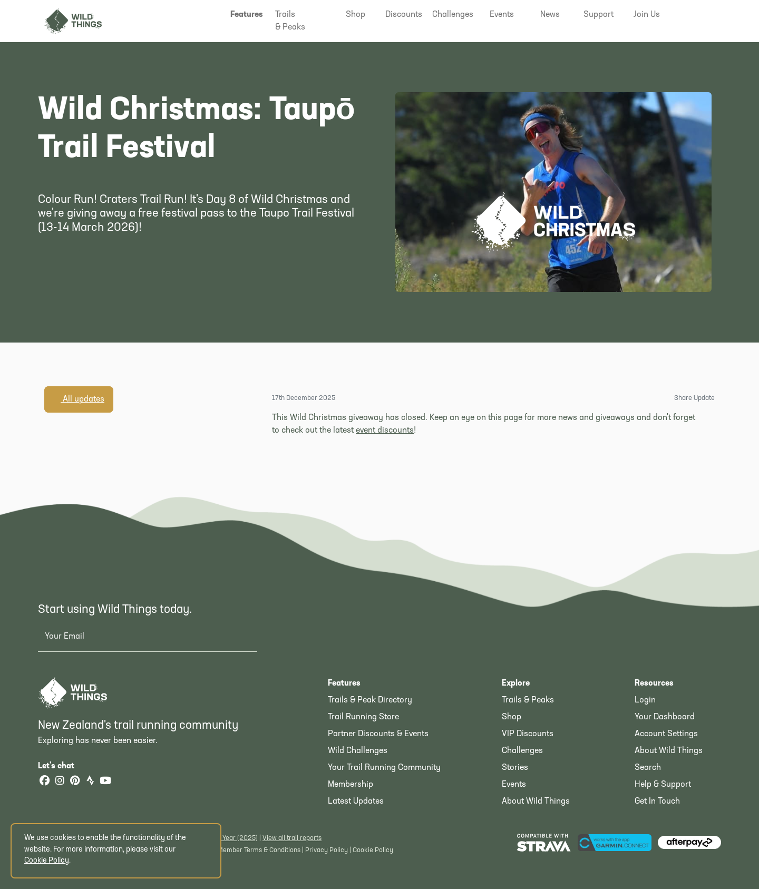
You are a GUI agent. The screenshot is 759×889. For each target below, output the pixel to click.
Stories (515, 768)
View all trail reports (292, 838)
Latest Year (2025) (230, 838)
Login (645, 700)
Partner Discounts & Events (378, 734)
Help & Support (663, 784)
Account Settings (666, 734)
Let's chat (62, 766)
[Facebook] (44, 782)
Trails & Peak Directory (370, 700)
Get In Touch (657, 801)
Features (344, 683)
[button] (246, 14)
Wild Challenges (357, 751)
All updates (78, 399)
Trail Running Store (363, 717)
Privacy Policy (326, 850)
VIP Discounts (527, 734)
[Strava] (90, 782)
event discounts (385, 430)
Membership (350, 784)
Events (514, 784)
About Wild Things (536, 801)
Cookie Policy (373, 850)
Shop (511, 717)
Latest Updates (356, 801)
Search (648, 768)
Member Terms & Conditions (259, 850)
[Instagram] (59, 782)
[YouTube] (105, 782)
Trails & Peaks (528, 700)
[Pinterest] (75, 782)
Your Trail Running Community (384, 768)
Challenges (522, 751)
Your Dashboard (665, 717)
